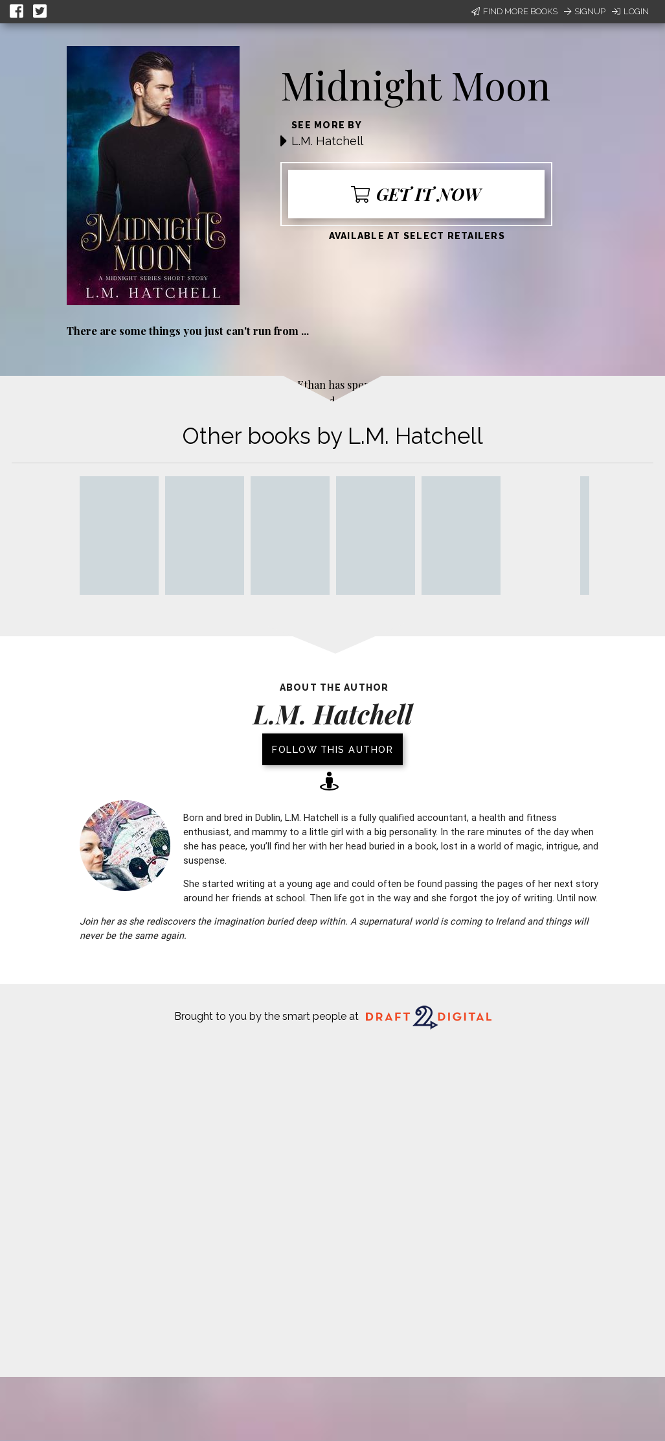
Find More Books (514, 11)
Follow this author (332, 749)
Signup (584, 11)
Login (630, 11)
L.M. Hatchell (327, 141)
